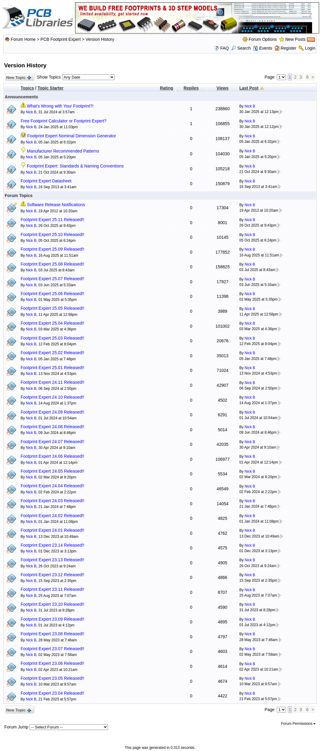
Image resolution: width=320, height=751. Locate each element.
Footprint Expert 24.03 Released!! (52, 500)
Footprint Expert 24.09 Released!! (52, 412)
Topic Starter (50, 88)
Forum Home (23, 39)
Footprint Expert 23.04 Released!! (52, 693)
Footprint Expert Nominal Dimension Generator (71, 135)
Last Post (249, 88)
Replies (191, 88)
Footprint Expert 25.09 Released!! (52, 249)
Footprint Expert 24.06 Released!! (52, 456)
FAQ (224, 48)
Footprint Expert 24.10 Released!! (52, 397)
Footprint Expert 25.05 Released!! (52, 308)
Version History (99, 39)
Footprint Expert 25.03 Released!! (52, 338)
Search (241, 48)
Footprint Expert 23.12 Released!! (52, 574)
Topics (27, 88)
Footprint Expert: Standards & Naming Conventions (75, 166)
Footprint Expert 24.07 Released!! (52, 441)
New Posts (295, 39)
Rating (166, 88)
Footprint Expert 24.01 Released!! (52, 530)
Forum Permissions (298, 723)
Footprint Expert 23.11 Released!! (52, 589)
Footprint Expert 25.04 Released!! (52, 323)
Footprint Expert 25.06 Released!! (52, 293)
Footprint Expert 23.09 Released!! (52, 619)
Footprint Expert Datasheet (46, 180)
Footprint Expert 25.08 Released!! (52, 264)
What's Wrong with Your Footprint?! (60, 106)
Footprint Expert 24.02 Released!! (52, 515)
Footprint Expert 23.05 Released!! (52, 678)
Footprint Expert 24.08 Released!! (52, 426)
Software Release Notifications (56, 204)
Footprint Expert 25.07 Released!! (52, 278)
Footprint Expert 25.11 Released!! (52, 219)
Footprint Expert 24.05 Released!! (52, 471)
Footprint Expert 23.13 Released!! (52, 559)
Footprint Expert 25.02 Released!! (52, 352)
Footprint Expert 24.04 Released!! (52, 485)
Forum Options (263, 39)
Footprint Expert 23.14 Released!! (52, 545)
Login (310, 48)
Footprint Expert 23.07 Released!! (52, 648)
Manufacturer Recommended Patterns (63, 151)
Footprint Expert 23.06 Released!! (52, 663)
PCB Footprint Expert (60, 39)
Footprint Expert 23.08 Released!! (52, 633)
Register (288, 48)
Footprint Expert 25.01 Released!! (52, 367)
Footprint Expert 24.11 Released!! (52, 382)
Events (262, 48)
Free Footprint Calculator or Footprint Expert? (63, 120)
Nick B (31, 112)
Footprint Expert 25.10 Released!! (52, 234)
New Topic (18, 77)
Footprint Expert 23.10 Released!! (52, 604)
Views (222, 88)
